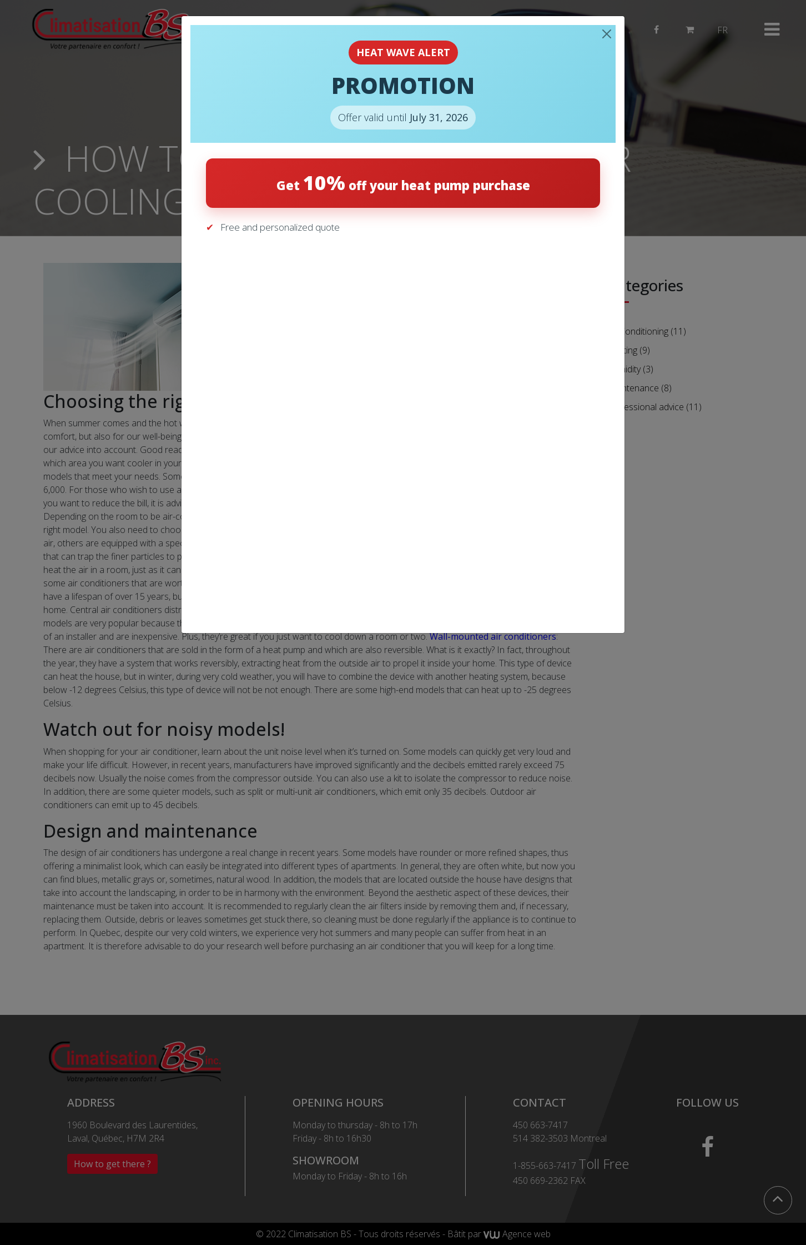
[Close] (606, 34)
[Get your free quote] (401, 424)
